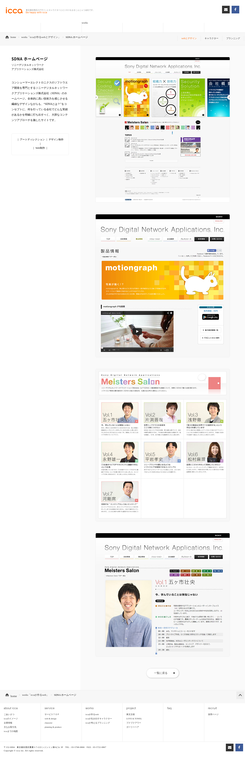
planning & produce (53, 721)
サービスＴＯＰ (52, 709)
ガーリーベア (132, 721)
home (13, 37)
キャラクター (209, 37)
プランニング (232, 37)
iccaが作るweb (92, 709)
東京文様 (130, 709)
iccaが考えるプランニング (98, 717)
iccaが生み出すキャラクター (99, 713)
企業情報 (8, 717)
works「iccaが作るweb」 (34, 692)
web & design (50, 713)
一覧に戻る (161, 670)
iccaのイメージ (11, 713)
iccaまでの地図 (11, 726)
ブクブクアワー (133, 717)
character (48, 717)
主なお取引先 (10, 721)
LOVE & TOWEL (134, 713)
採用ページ (213, 709)
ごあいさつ (9, 709)
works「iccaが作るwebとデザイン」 (40, 37)
